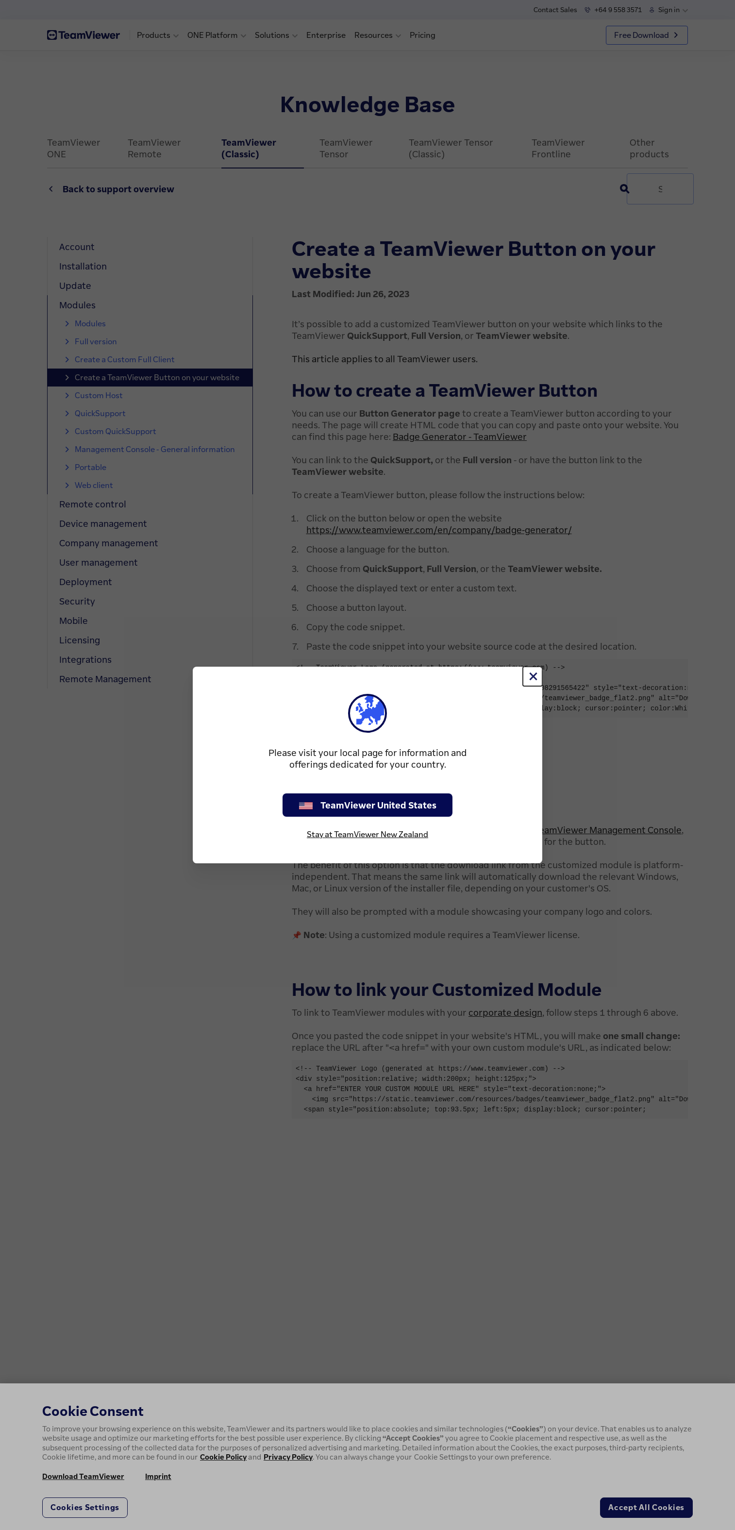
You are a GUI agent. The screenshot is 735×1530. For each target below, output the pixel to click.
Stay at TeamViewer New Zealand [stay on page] (367, 834)
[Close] (532, 676)
